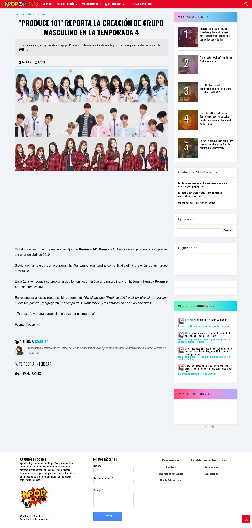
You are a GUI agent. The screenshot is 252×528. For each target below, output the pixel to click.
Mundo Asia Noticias (171, 480)
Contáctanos (211, 473)
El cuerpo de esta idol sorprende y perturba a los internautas (199, 326)
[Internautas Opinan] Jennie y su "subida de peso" (216, 59)
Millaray (189, 333)
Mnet (43, 14)
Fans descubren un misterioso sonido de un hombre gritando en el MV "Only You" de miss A (204, 357)
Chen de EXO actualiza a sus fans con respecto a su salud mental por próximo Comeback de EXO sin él (215, 118)
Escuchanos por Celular (171, 473)
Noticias (31, 14)
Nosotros (114, 4)
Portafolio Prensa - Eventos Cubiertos (211, 460)
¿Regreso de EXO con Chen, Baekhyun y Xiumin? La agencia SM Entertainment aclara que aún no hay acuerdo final (215, 33)
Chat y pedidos (140, 4)
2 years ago (225, 326)
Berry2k (189, 319)
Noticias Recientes (194, 394)
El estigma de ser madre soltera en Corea (192, 373)
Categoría (67, 4)
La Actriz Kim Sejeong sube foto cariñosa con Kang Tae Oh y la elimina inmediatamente (216, 144)
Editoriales (91, 4)
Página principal (171, 460)
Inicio (48, 4)
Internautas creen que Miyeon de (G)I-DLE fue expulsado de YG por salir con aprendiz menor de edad (204, 340)
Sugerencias (211, 466)
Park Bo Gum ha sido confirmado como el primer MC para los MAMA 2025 (216, 88)
